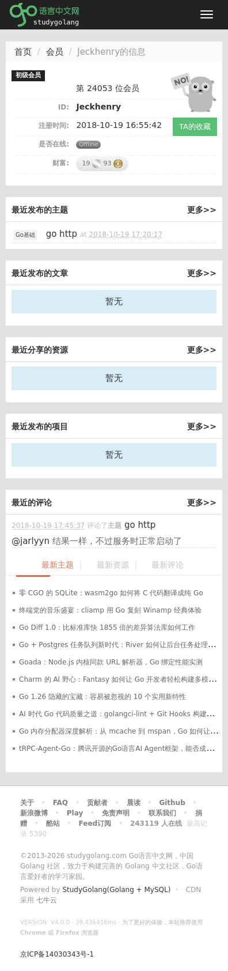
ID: (63, 107)
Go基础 (25, 235)
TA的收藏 (195, 126)
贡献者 (97, 803)
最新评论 (167, 565)
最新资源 (113, 565)
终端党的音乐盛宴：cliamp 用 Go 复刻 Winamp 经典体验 (110, 610)
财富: (60, 163)
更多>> (201, 209)
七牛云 (46, 900)
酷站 (53, 823)
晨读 (133, 803)
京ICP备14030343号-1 (57, 954)
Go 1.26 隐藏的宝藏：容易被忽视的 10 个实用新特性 (102, 697)
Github (172, 803)
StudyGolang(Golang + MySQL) (116, 890)
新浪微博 (34, 813)
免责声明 (116, 813)
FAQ (60, 803)
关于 (27, 803)
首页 (23, 52)
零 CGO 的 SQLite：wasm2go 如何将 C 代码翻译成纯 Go (111, 593)
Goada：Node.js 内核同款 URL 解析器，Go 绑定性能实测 (111, 662)
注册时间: (54, 126)
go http (61, 234)
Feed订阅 (95, 823)
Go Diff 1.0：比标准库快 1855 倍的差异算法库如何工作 (107, 628)
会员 (54, 52)
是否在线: (54, 144)
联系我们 (162, 813)
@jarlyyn (31, 541)
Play (75, 813)
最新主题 (57, 565)
